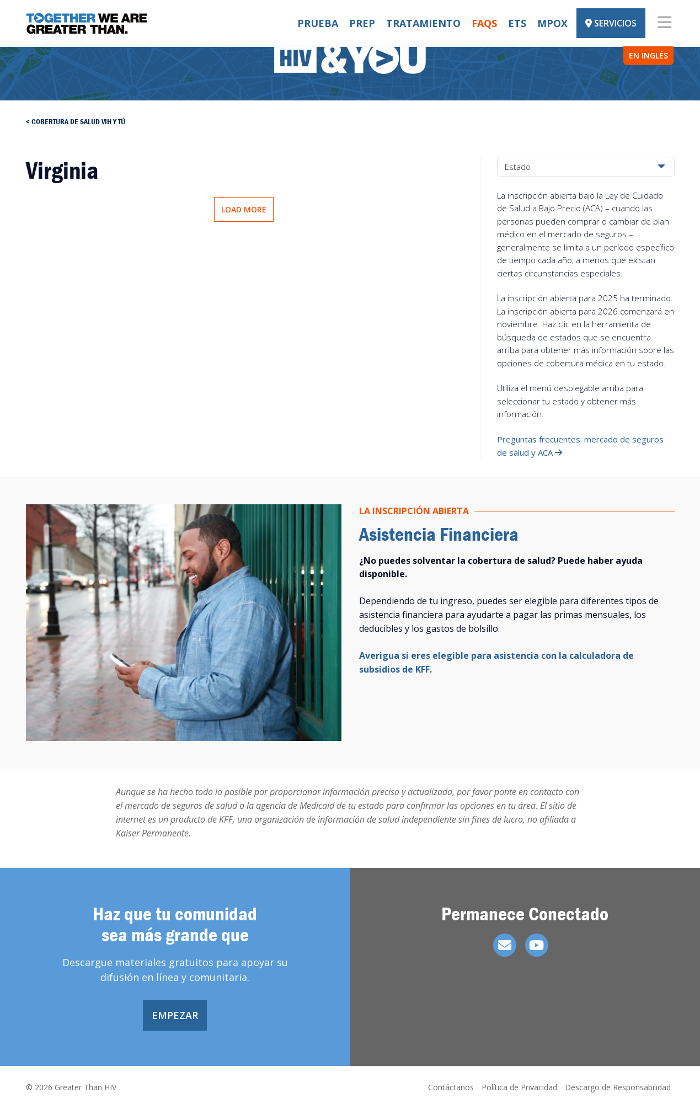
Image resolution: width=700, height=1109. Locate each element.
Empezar (175, 1015)
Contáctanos (451, 1087)
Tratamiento (423, 23)
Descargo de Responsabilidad (618, 1087)
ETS (517, 23)
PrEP (362, 23)
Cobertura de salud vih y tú (78, 121)
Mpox (552, 23)
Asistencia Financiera (439, 534)
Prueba (317, 23)
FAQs (484, 23)
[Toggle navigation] (664, 23)
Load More (243, 209)
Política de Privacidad (519, 1087)
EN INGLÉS (648, 55)
